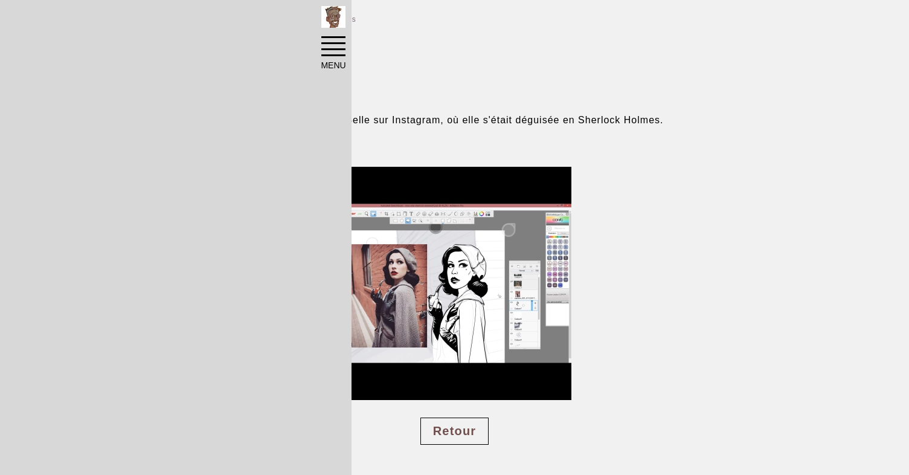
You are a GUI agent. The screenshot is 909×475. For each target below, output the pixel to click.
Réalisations (169, 19)
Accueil (108, 19)
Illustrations (239, 19)
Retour (455, 431)
